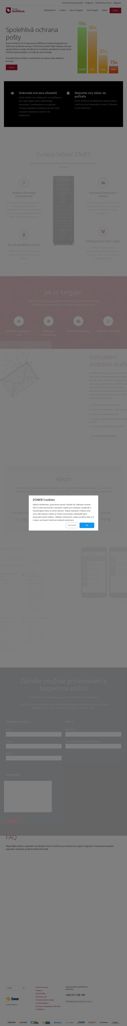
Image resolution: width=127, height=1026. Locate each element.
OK (87, 525)
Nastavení (72, 525)
